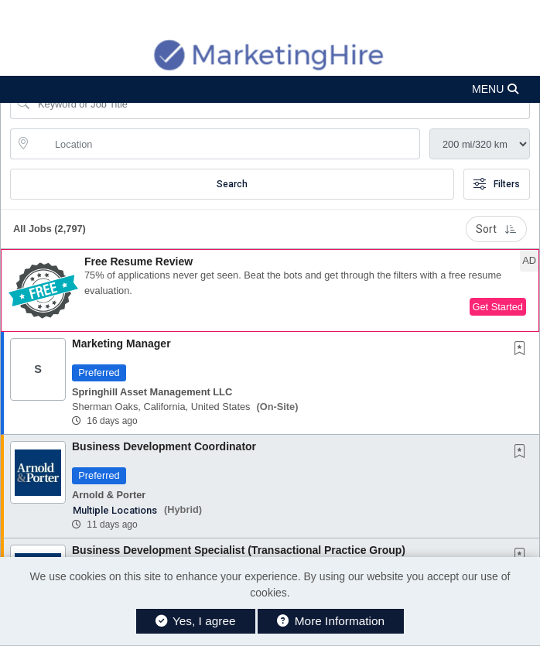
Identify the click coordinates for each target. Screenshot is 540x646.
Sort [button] (496, 229)
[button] (270, 89)
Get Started (498, 307)
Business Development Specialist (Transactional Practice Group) (238, 550)
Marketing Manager (121, 343)
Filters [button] (496, 184)
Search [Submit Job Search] (232, 184)
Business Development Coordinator (164, 446)
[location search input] (226, 143)
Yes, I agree (196, 620)
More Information (330, 620)
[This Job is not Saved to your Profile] (523, 349)
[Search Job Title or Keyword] (281, 103)
